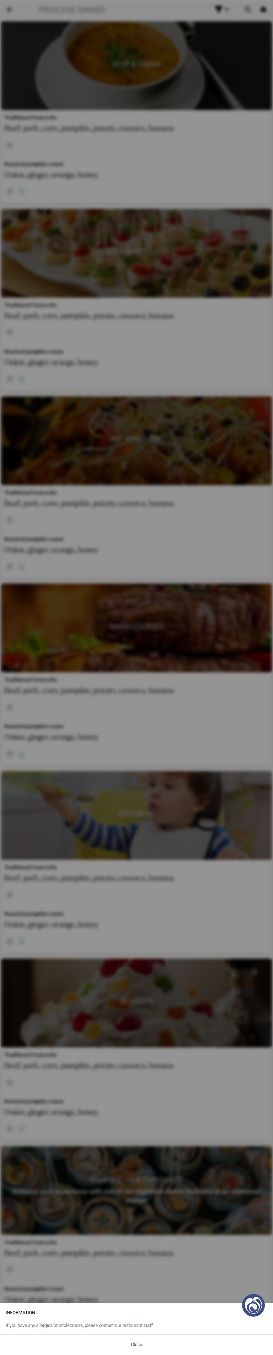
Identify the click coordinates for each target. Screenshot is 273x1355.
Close (136, 1344)
